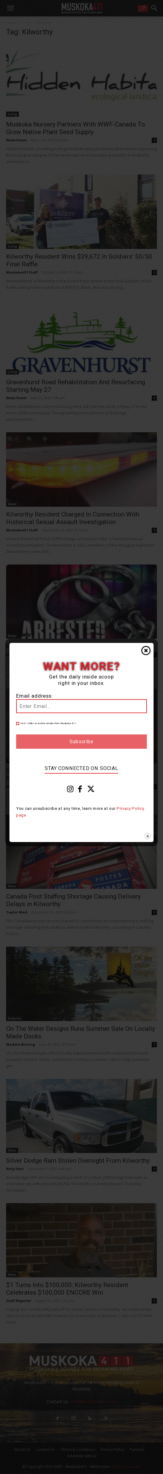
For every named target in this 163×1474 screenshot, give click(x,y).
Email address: (34, 696)
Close (146, 650)
